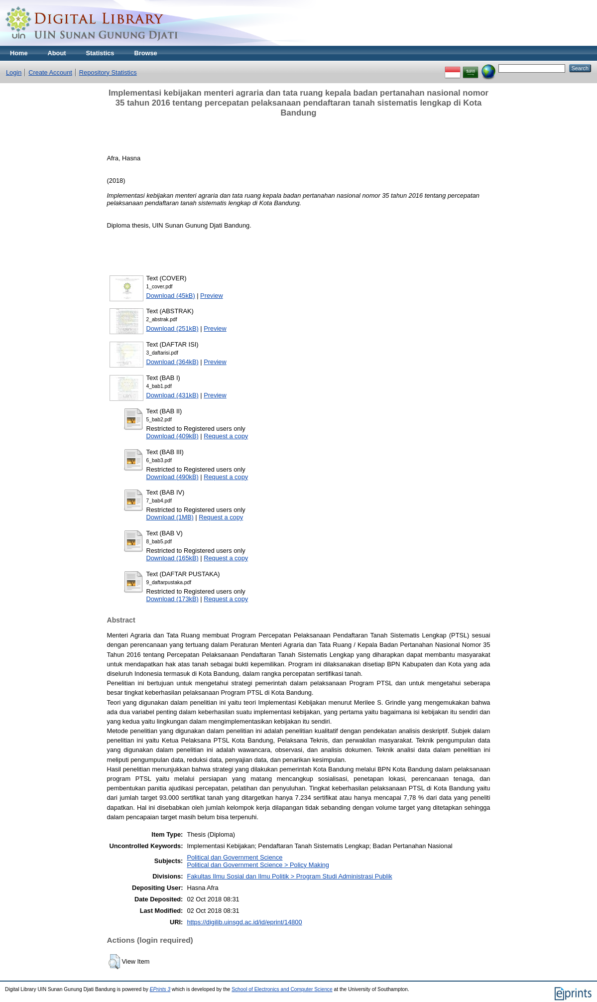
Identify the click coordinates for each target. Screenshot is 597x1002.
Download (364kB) (172, 362)
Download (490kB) (172, 477)
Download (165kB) (172, 558)
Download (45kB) (170, 295)
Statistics (100, 53)
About (57, 53)
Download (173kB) (172, 599)
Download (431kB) (172, 395)
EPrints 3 (160, 989)
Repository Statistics (108, 72)
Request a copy (226, 436)
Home (19, 53)
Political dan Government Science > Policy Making (258, 865)
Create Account (50, 72)
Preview (211, 295)
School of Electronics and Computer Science (282, 989)
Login (13, 72)
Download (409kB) (172, 436)
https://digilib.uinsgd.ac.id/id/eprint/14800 (244, 922)
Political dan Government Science (234, 857)
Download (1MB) (170, 517)
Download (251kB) (172, 328)
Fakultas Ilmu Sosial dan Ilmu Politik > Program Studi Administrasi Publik (289, 876)
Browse (145, 53)
